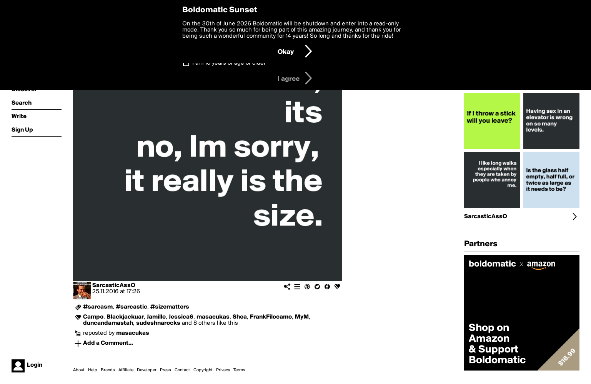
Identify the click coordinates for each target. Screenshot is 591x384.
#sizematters (169, 307)
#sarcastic (131, 307)
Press (165, 370)
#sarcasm (98, 307)
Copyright (203, 370)
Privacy (223, 370)
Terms (239, 370)
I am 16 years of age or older (229, 63)
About (79, 370)
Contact (182, 370)
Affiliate (125, 370)
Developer (146, 370)
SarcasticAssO (113, 285)
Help (92, 370)
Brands (108, 370)
